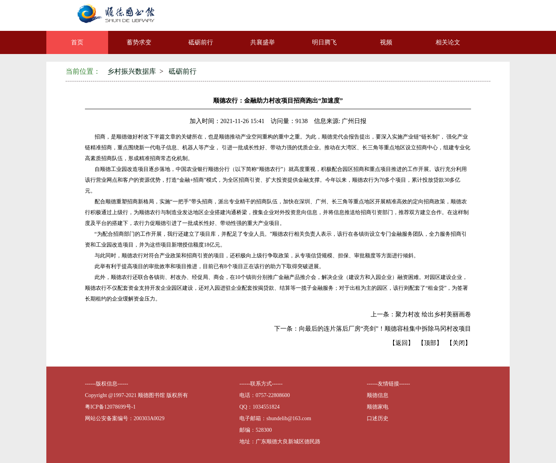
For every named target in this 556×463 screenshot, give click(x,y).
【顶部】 (430, 343)
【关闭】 (458, 343)
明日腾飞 (324, 42)
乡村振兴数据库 (131, 71)
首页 (77, 42)
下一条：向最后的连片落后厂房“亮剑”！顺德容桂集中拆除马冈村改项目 (372, 328)
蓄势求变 (139, 42)
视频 (386, 42)
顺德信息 (377, 395)
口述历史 (377, 418)
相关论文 (448, 42)
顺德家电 (377, 407)
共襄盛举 (262, 42)
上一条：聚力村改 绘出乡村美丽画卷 (421, 314)
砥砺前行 (200, 42)
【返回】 (401, 343)
